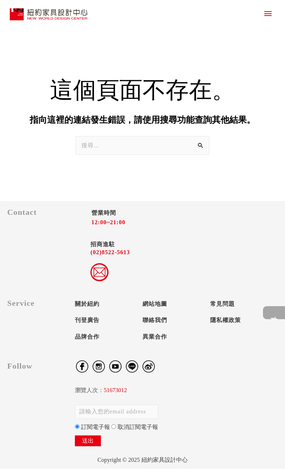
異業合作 (154, 337)
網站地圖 (154, 304)
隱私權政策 (225, 320)
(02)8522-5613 (110, 253)
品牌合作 (87, 337)
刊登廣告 (87, 320)
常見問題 (222, 304)
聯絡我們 (154, 320)
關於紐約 (87, 304)
